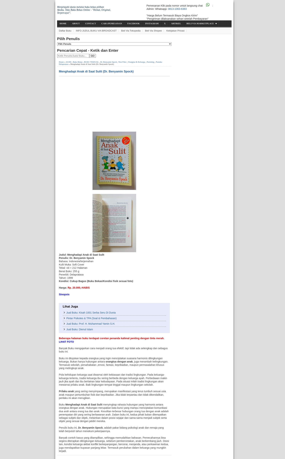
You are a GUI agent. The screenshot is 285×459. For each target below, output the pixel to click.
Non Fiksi (123, 62)
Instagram (152, 23)
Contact (90, 23)
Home (63, 23)
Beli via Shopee (153, 30)
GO (93, 55)
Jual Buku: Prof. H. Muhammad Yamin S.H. (90, 323)
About (76, 23)
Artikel (176, 23)
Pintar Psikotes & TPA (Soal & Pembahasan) (91, 318)
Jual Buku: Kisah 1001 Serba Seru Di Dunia (91, 312)
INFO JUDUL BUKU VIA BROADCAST (96, 30)
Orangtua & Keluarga (136, 62)
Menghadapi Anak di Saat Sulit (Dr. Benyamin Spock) (96, 71)
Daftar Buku (65, 30)
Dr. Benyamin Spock (108, 62)
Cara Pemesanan (111, 23)
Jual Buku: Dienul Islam (79, 329)
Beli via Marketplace (200, 23)
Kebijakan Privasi (175, 30)
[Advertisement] (114, 103)
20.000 (68, 62)
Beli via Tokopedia (131, 30)
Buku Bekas (77, 62)
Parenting (150, 62)
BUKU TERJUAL (91, 62)
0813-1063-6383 (177, 8)
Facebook (133, 23)
